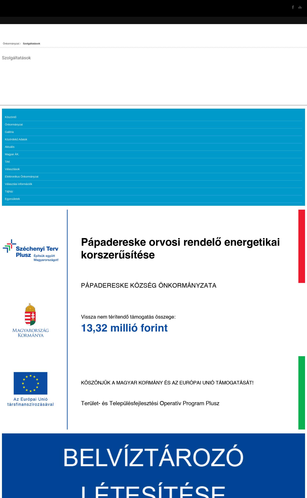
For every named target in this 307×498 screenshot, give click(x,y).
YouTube (299, 7)
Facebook (292, 7)
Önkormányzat (11, 43)
